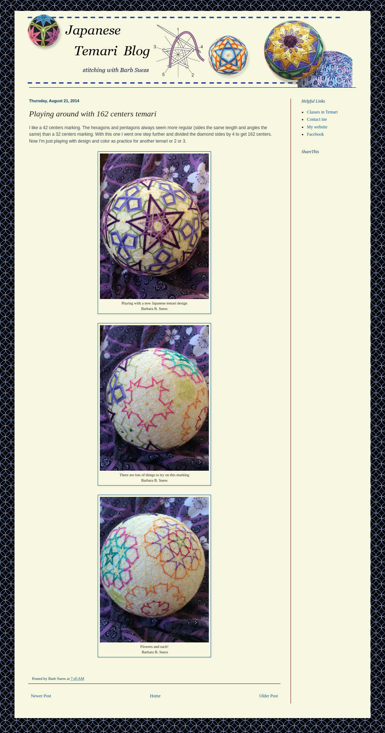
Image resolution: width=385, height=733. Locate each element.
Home (155, 695)
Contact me (317, 119)
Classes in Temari (322, 112)
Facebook (315, 134)
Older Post (268, 695)
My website (317, 127)
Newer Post (41, 695)
